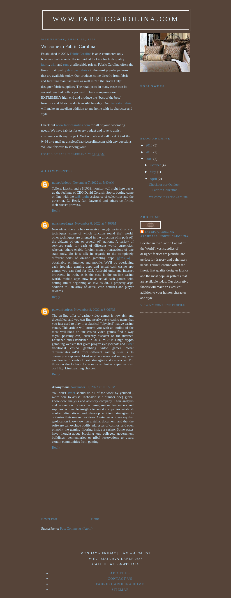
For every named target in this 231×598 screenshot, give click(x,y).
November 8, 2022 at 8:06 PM (94, 309)
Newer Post (49, 519)
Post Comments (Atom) (76, 528)
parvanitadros (62, 309)
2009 (149, 159)
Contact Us (120, 578)
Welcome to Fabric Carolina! (169, 197)
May (153, 172)
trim (53, 64)
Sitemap (120, 589)
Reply (56, 210)
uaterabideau (61, 182)
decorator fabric (121, 103)
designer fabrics (78, 70)
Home (95, 519)
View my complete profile (162, 305)
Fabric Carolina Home (120, 584)
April (154, 179)
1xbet (130, 344)
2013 (149, 145)
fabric (45, 64)
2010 (149, 152)
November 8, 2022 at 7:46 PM (95, 223)
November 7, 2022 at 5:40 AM (93, 182)
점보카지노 (125, 258)
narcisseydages (63, 223)
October (156, 165)
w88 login (82, 196)
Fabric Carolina (80, 54)
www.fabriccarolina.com (116, 19)
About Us (120, 573)
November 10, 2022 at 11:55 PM (93, 387)
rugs (66, 64)
